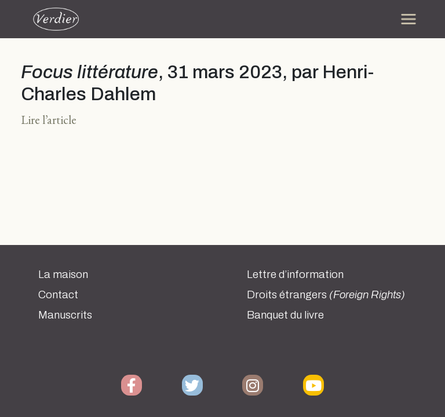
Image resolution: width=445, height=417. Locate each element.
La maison (63, 274)
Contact (58, 295)
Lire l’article (48, 119)
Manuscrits (65, 315)
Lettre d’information (295, 274)
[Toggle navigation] (408, 19)
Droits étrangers (326, 295)
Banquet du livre (285, 315)
